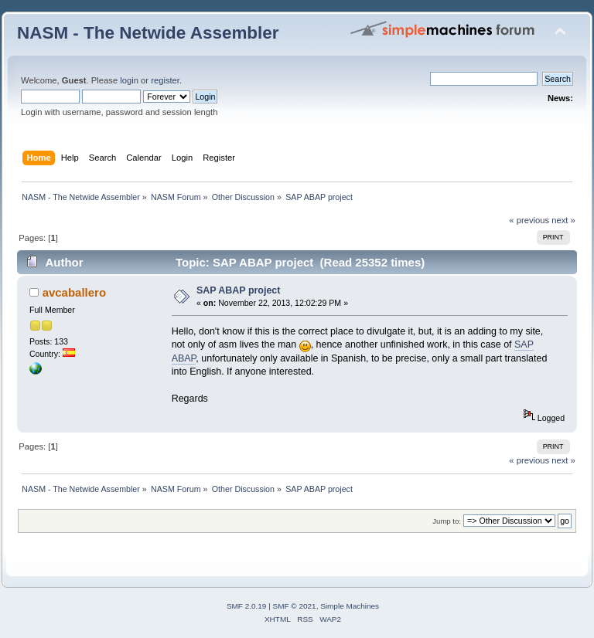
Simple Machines (349, 606)
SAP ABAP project (238, 290)
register (165, 80)
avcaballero (74, 292)
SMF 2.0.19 (247, 606)
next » (563, 220)
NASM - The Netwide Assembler (148, 32)
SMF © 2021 (294, 606)
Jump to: (446, 521)
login (129, 80)
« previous (529, 220)
